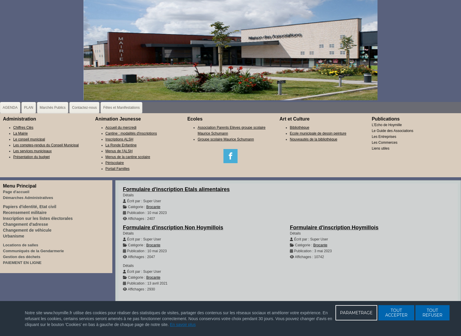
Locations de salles (20, 245)
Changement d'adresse (25, 224)
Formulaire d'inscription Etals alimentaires (176, 189)
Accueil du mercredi (121, 128)
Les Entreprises (384, 137)
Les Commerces (384, 143)
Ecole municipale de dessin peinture (318, 133)
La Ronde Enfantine (121, 145)
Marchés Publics (53, 108)
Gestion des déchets (21, 257)
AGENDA (10, 108)
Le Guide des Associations (392, 131)
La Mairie (20, 133)
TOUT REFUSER (432, 313)
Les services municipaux (32, 151)
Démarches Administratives (28, 197)
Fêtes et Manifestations (121, 108)
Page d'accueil (16, 192)
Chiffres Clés (23, 128)
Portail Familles (118, 169)
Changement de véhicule (27, 230)
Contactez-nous (84, 108)
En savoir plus (183, 324)
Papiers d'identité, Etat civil (29, 206)
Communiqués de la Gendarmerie (33, 251)
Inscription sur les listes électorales (38, 218)
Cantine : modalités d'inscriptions (131, 133)
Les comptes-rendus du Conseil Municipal (46, 145)
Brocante (153, 207)
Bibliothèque (299, 128)
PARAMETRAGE (356, 312)
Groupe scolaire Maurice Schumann (226, 139)
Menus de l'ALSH (119, 151)
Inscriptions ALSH (119, 139)
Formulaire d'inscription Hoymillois (334, 227)
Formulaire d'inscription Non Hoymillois (173, 227)
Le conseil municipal (29, 139)
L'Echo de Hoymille (387, 125)
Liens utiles (380, 148)
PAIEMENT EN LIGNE (22, 262)
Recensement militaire (25, 212)
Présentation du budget (31, 157)
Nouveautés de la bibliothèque (313, 139)
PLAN (28, 108)
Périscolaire (115, 163)
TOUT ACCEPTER (396, 313)
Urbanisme (13, 236)
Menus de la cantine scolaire (128, 157)
